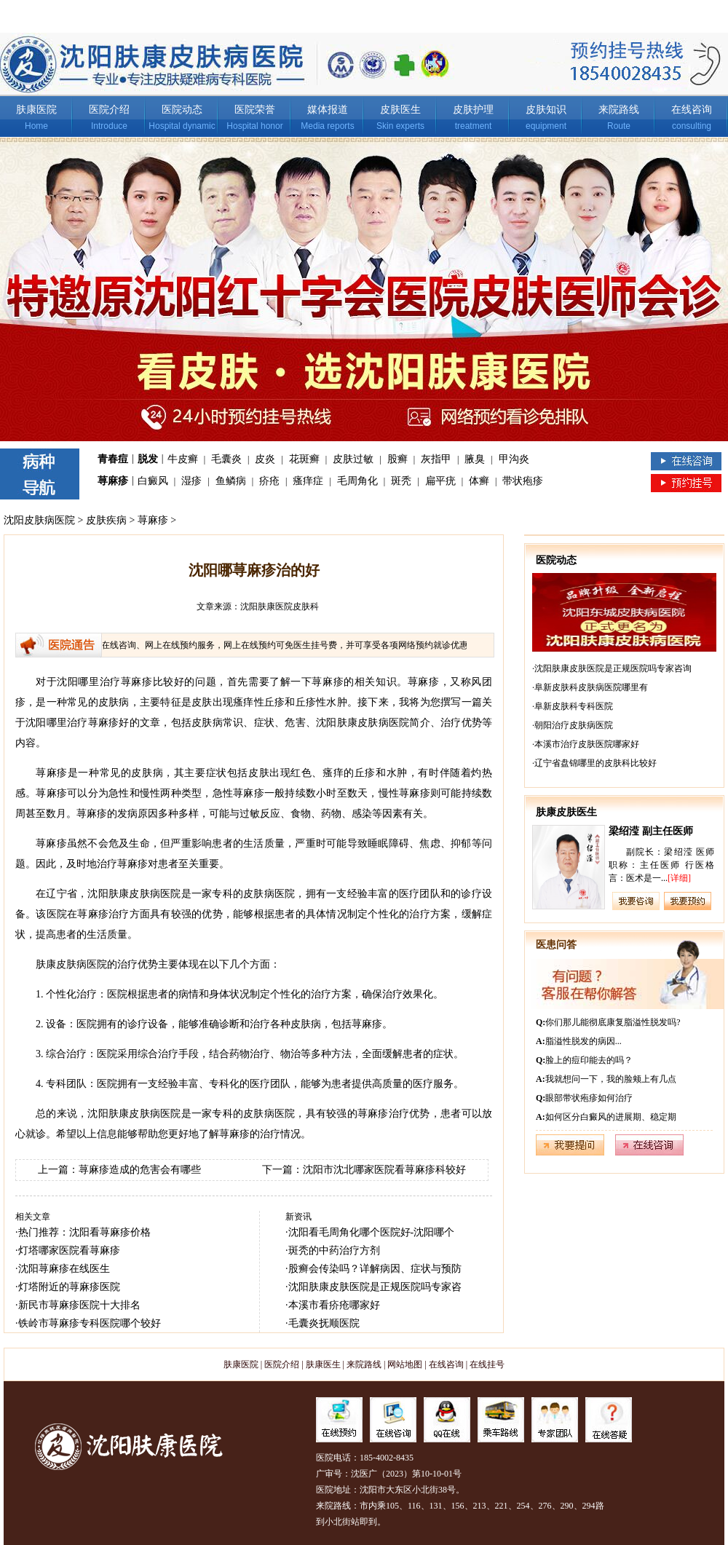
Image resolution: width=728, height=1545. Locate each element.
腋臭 (474, 459)
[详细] (679, 878)
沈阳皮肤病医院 (39, 520)
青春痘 (113, 459)
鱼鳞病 (230, 480)
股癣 (397, 459)
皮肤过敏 (353, 459)
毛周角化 (357, 480)
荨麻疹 (113, 480)
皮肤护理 (473, 109)
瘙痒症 (308, 480)
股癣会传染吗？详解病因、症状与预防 (375, 1268)
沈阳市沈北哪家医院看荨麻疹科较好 (384, 1169)
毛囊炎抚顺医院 (324, 1323)
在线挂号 (487, 1364)
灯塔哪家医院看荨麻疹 (69, 1250)
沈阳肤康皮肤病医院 (134, 1113)
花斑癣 (304, 459)
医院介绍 (109, 109)
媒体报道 (327, 109)
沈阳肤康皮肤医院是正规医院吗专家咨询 (613, 668)
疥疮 (269, 480)
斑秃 (401, 480)
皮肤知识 (546, 109)
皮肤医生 (400, 109)
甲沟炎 (514, 459)
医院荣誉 (254, 109)
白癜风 (153, 480)
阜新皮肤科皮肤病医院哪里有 (591, 687)
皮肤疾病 (106, 520)
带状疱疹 (522, 480)
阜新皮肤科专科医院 (573, 706)
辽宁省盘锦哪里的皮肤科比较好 (595, 763)
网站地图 (404, 1364)
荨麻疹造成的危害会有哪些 (140, 1169)
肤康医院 (36, 109)
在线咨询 (691, 109)
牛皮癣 (182, 459)
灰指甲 (436, 459)
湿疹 (191, 480)
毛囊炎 (226, 459)
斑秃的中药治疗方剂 (334, 1250)
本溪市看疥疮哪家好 (334, 1305)
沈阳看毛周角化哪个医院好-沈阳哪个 (371, 1232)
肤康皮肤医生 (566, 812)
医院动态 (182, 109)
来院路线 (618, 109)
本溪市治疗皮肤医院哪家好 (586, 744)
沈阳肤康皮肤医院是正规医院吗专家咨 (375, 1286)
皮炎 (265, 459)
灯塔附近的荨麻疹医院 (69, 1286)
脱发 (148, 459)
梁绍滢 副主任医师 (651, 831)
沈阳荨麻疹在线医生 (64, 1268)
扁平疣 (440, 480)
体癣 (479, 480)
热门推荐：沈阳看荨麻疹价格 (84, 1232)
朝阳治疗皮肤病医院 (573, 725)
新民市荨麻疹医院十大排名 (79, 1305)
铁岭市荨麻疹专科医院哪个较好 (89, 1323)
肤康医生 (323, 1364)
